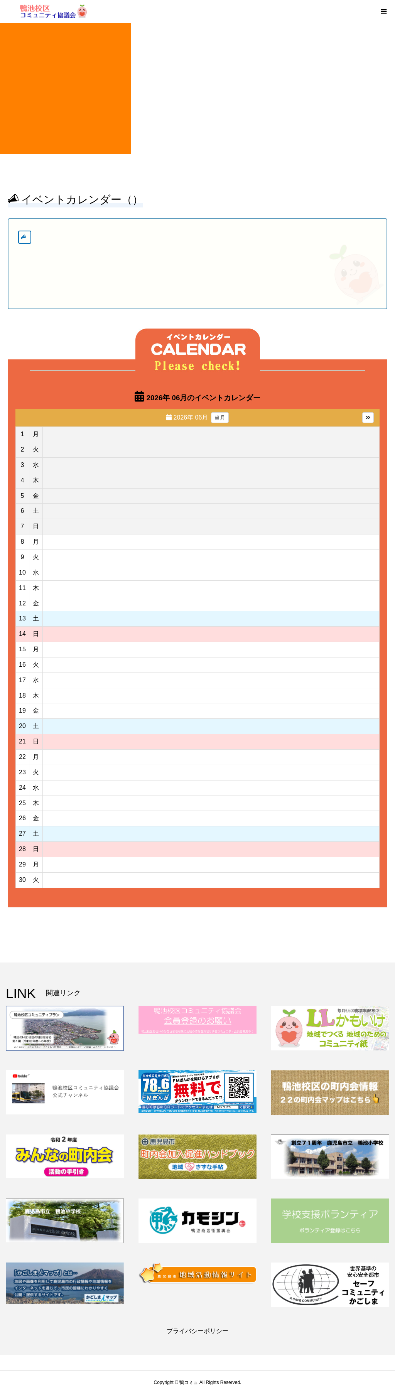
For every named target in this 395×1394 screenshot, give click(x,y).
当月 (219, 418)
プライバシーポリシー (197, 1331)
